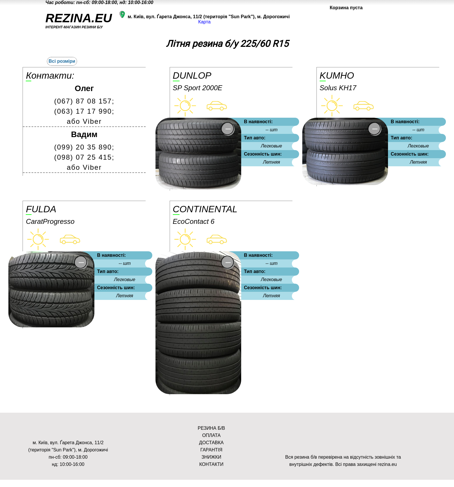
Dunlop (192, 75)
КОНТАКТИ (211, 464)
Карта (204, 21)
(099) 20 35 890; (84, 147)
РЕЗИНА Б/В (211, 428)
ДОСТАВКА (211, 442)
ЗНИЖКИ (211, 457)
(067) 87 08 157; (84, 101)
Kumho (337, 75)
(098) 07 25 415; (84, 157)
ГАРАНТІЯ (211, 449)
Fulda (41, 209)
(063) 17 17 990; (84, 111)
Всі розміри (62, 61)
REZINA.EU (78, 18)
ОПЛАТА (211, 435)
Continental (205, 209)
